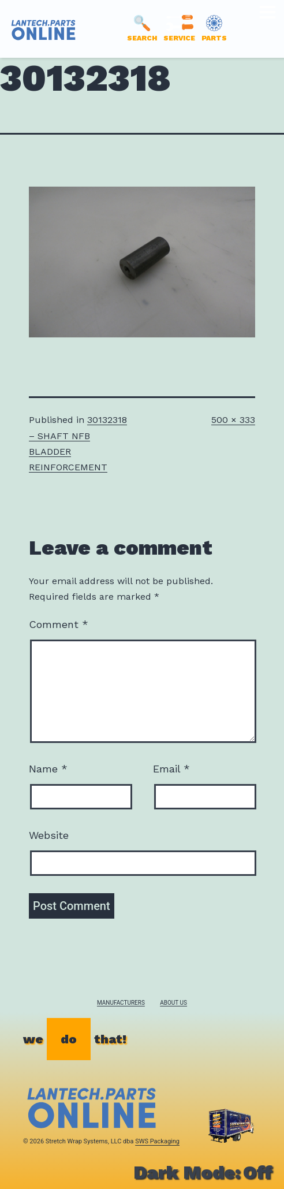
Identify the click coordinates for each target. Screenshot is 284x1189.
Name (48, 769)
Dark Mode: (202, 1172)
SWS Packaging (157, 1141)
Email (171, 769)
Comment (58, 624)
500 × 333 (233, 419)
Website (49, 835)
